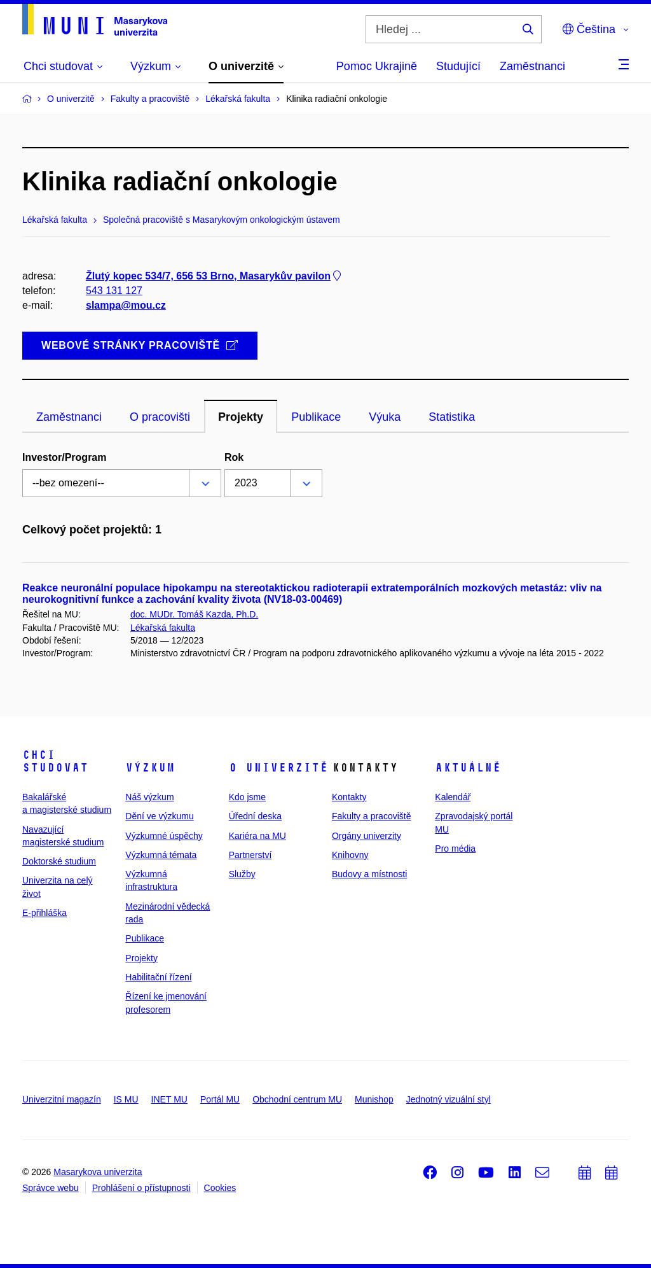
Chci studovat (55, 761)
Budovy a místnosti (369, 874)
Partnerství (250, 855)
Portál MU (220, 1099)
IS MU (126, 1099)
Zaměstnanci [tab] (69, 417)
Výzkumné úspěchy (163, 836)
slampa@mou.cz (126, 305)
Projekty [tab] (240, 417)
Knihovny (350, 855)
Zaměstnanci (532, 66)
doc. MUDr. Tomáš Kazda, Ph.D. (194, 614)
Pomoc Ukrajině (376, 66)
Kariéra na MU (257, 836)
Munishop (374, 1099)
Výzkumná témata (160, 855)
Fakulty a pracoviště (371, 816)
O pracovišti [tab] (160, 417)
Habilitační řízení (158, 977)
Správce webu (50, 1188)
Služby (242, 874)
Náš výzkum (149, 797)
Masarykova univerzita (97, 1172)
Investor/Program (64, 457)
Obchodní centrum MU (297, 1099)
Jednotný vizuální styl (448, 1099)
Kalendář (452, 797)
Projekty (141, 958)
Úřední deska (255, 816)
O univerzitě (278, 768)
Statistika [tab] (451, 417)
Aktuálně (468, 768)
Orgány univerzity (366, 836)
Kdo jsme (247, 797)
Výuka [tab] (385, 417)
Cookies (220, 1188)
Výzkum (150, 768)
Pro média (455, 848)
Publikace (144, 938)
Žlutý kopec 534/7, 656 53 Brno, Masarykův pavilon (214, 276)
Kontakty (349, 797)
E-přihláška (44, 913)
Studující (458, 66)
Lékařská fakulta (162, 628)
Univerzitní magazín (61, 1099)
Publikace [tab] (316, 417)
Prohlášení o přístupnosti (141, 1188)
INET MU (169, 1099)
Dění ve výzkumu (159, 816)
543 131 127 (114, 290)
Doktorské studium (59, 861)
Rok (233, 457)
